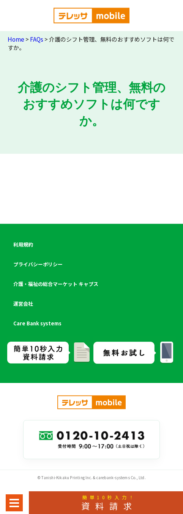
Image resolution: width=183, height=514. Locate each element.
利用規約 (23, 244)
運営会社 (23, 303)
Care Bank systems (37, 323)
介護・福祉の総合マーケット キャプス (55, 283)
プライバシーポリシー (38, 264)
